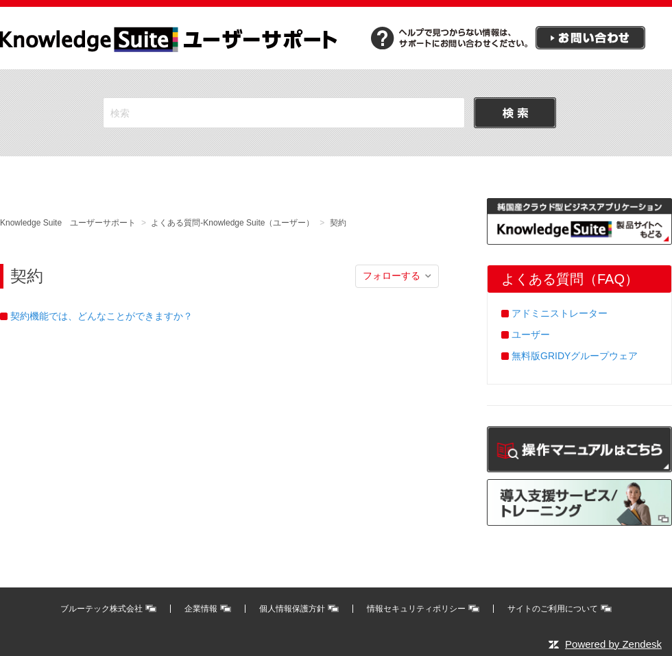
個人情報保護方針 (292, 609)
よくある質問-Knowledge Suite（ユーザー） (232, 223)
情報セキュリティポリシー (416, 609)
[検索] (284, 112)
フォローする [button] (391, 275)
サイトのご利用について (552, 609)
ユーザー (531, 334)
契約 (338, 223)
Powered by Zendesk (613, 644)
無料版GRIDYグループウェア (575, 355)
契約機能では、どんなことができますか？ (101, 316)
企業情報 (200, 609)
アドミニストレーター (560, 313)
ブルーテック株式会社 (101, 609)
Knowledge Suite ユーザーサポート (68, 223)
